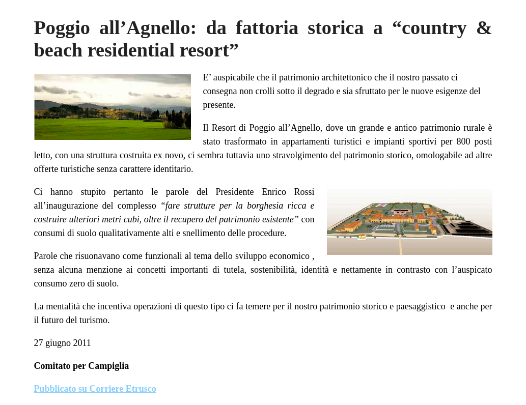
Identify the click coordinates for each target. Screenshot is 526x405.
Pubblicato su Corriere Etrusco (95, 389)
